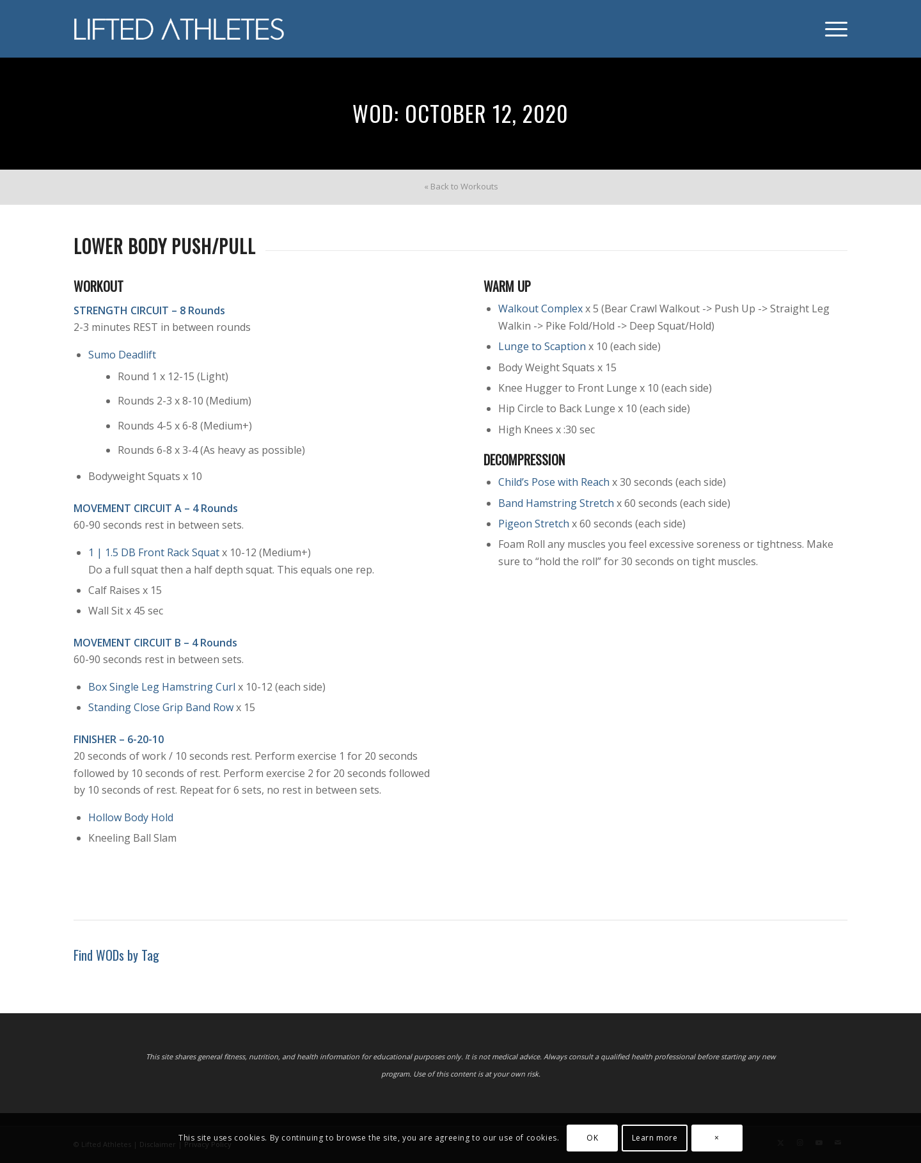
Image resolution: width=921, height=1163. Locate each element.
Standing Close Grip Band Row (160, 707)
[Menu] (832, 29)
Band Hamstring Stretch (556, 503)
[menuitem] (832, 29)
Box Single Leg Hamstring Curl (161, 687)
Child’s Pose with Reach (554, 482)
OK (592, 1137)
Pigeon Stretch (533, 524)
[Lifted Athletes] (180, 29)
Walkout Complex (540, 308)
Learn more (655, 1137)
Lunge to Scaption (542, 346)
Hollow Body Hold (130, 817)
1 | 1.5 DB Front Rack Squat (153, 552)
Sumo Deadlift (122, 355)
